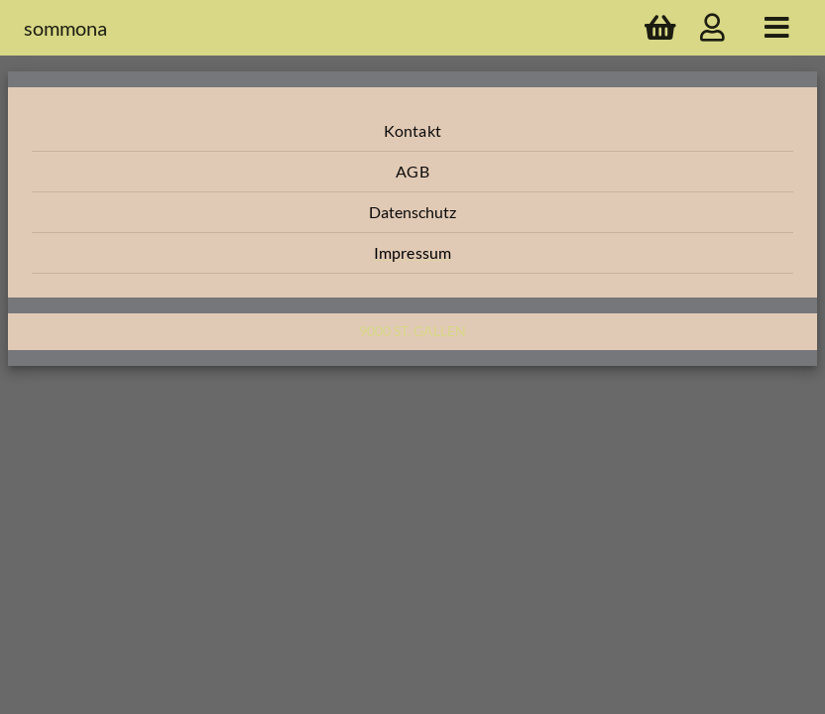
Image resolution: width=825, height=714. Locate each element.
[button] (412, 131)
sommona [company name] (65, 28)
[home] (777, 28)
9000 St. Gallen (412, 330)
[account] (712, 28)
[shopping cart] (660, 28)
